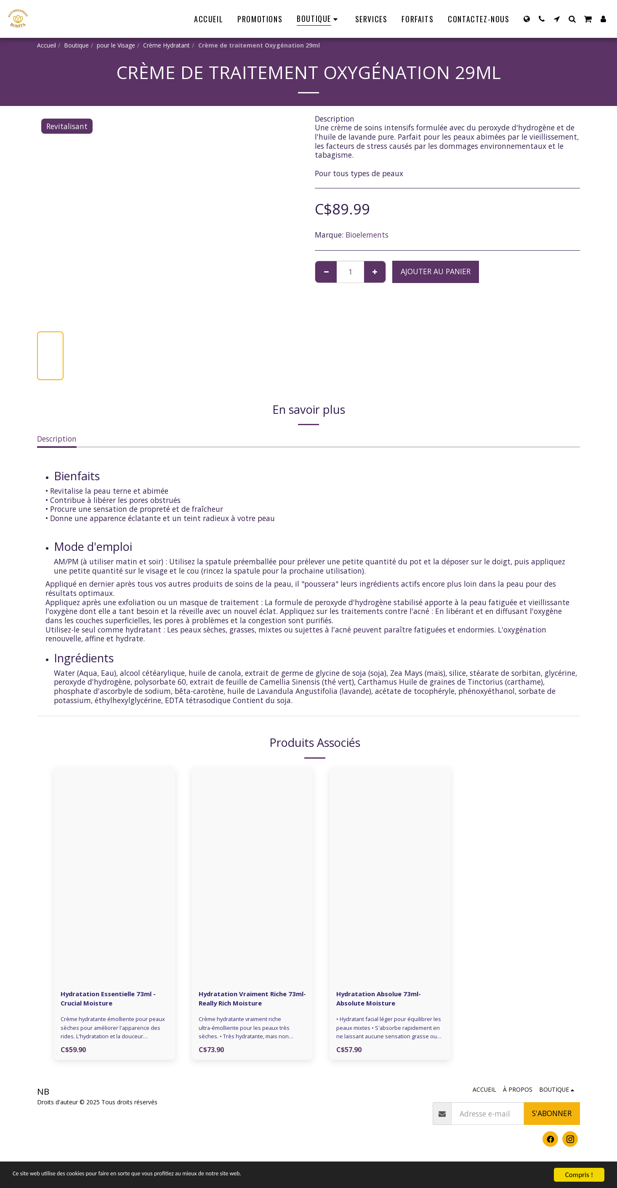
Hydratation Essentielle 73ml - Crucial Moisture (114, 999)
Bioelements (367, 235)
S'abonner (552, 1116)
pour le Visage (116, 45)
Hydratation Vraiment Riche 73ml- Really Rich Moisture (251, 999)
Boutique (76, 45)
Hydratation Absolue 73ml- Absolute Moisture (386, 999)
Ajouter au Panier (436, 271)
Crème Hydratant (166, 45)
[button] (542, 19)
